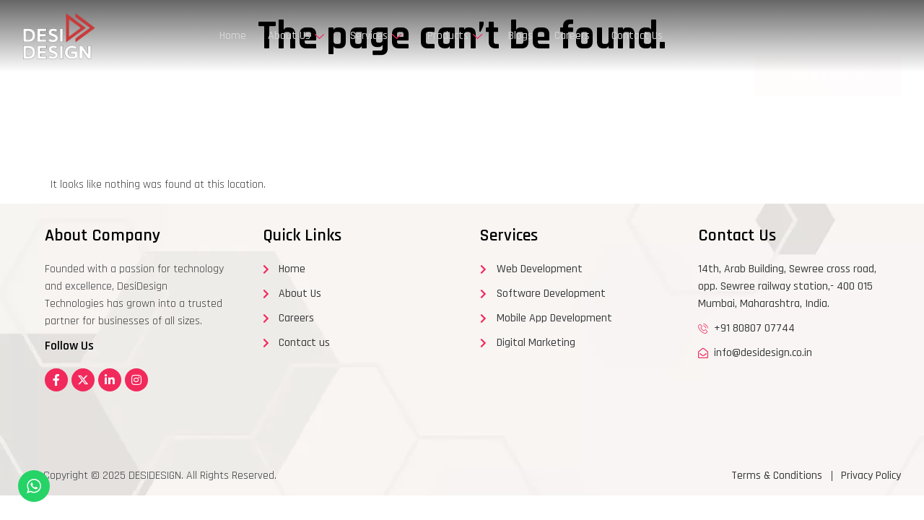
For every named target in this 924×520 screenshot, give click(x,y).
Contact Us (637, 35)
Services (375, 35)
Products (454, 35)
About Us (296, 35)
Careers (572, 35)
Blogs (520, 35)
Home (232, 35)
